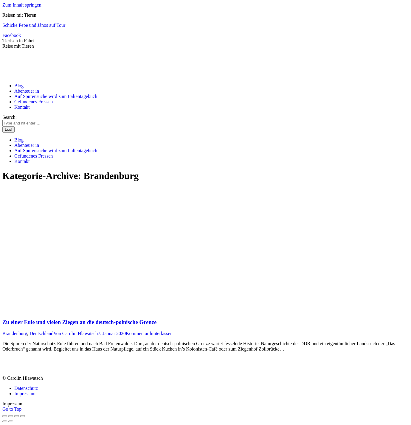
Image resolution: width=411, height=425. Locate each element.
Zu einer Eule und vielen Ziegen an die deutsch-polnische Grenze (79, 322)
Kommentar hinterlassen (149, 333)
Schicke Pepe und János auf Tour (33, 25)
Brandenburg (14, 333)
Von (75, 333)
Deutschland (41, 333)
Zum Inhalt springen (21, 4)
